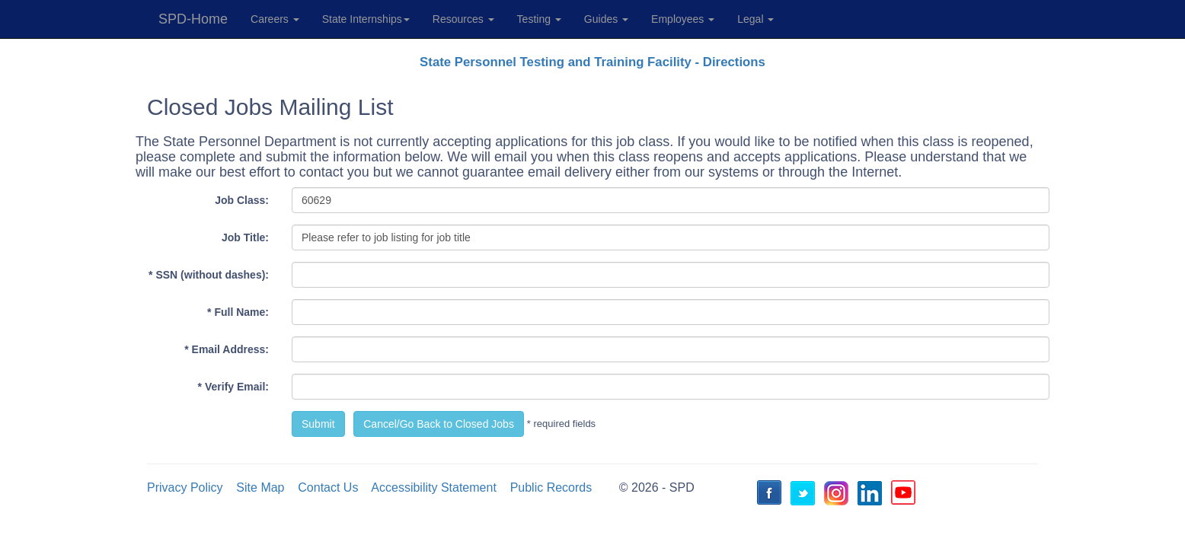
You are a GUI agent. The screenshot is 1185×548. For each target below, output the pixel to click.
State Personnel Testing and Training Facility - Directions (592, 62)
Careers (275, 19)
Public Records (551, 487)
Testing (539, 19)
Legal (755, 19)
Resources (463, 19)
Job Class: (242, 200)
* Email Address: (226, 349)
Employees (682, 19)
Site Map (260, 487)
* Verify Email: (233, 387)
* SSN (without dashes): (209, 275)
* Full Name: (238, 312)
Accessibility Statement (434, 487)
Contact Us (328, 487)
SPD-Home (193, 19)
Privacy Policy (185, 487)
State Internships (366, 19)
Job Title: (245, 237)
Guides (606, 19)
